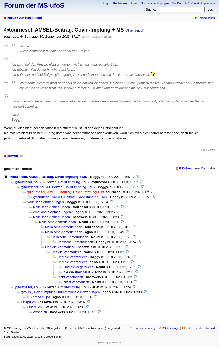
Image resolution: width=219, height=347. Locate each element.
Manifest (177, 3)
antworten (15, 156)
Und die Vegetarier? (60, 247)
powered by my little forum (109, 342)
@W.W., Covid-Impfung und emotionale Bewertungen (60, 292)
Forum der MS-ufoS (34, 5)
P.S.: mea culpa (38, 297)
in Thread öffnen (205, 17)
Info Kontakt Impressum (200, 3)
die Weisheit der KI (77, 272)
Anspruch (40, 312)
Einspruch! (29, 302)
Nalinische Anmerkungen (45, 202)
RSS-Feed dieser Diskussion (197, 168)
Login (106, 3)
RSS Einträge (170, 328)
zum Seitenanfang (144, 328)
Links (134, 3)
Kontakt (210, 328)
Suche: (151, 9)
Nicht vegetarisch (70, 277)
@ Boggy (106, 36)
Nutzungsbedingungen (155, 3)
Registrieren (120, 3)
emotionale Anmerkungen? (53, 212)
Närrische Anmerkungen (75, 242)
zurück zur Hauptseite (24, 18)
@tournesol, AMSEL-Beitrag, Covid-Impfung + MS (48, 177)
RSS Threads (194, 328)
